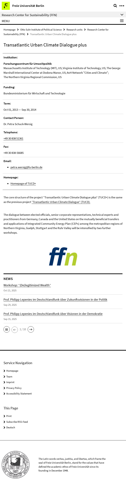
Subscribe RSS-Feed (17, 421)
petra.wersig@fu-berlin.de (26, 167)
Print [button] (9, 416)
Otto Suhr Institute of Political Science (41, 29)
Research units (74, 29)
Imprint (10, 382)
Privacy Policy (14, 388)
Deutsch (10, 427)
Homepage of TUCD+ (23, 183)
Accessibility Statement (19, 393)
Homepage (9, 29)
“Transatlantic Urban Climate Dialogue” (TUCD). (61, 202)
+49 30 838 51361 (13, 138)
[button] (7, 329)
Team (9, 376)
